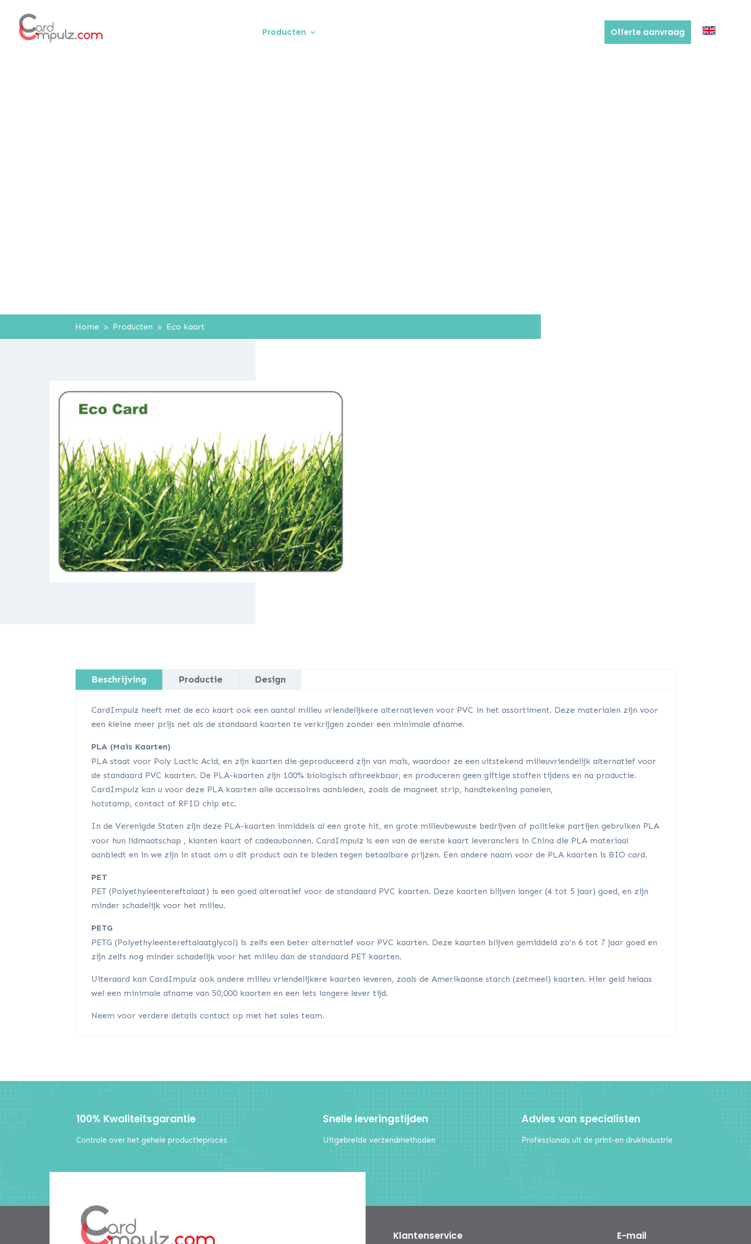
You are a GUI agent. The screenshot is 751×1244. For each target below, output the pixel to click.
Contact (575, 33)
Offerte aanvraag (648, 32)
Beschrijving (119, 679)
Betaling (442, 33)
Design (270, 679)
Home (238, 33)
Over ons (346, 33)
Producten (284, 33)
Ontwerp (395, 33)
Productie (200, 679)
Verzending (523, 33)
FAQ (479, 33)
